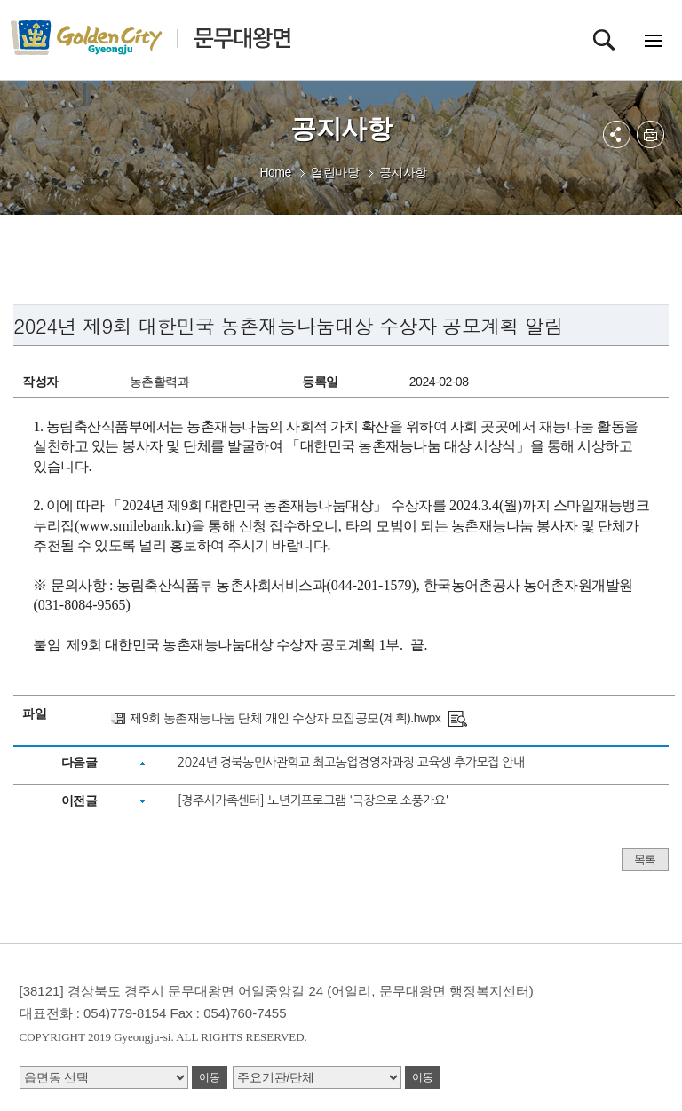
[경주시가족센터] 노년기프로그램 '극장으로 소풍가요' (313, 800)
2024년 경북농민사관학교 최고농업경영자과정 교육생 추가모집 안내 (351, 762)
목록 (645, 859)
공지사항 (403, 172)
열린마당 (335, 172)
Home (274, 172)
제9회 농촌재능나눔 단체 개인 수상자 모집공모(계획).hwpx (285, 718)
